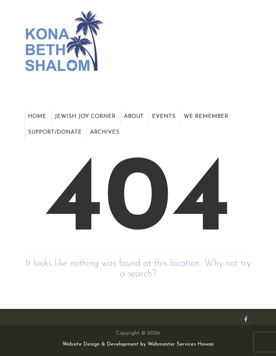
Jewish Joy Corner (85, 117)
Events (163, 117)
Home (37, 117)
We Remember (206, 117)
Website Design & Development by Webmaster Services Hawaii (138, 344)
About (134, 117)
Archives (104, 132)
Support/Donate (55, 132)
